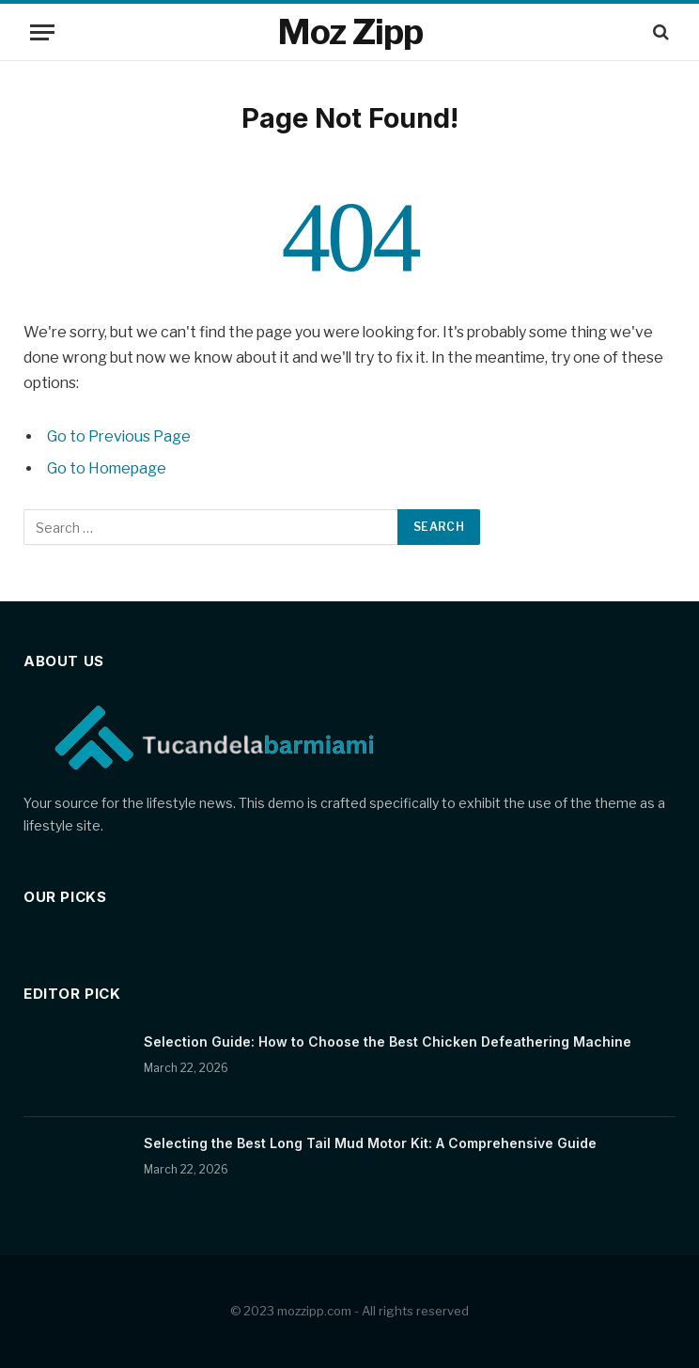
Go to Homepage (106, 468)
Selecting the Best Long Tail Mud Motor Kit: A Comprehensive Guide (370, 1143)
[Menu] (42, 32)
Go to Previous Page (119, 436)
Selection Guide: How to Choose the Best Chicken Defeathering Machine (387, 1041)
